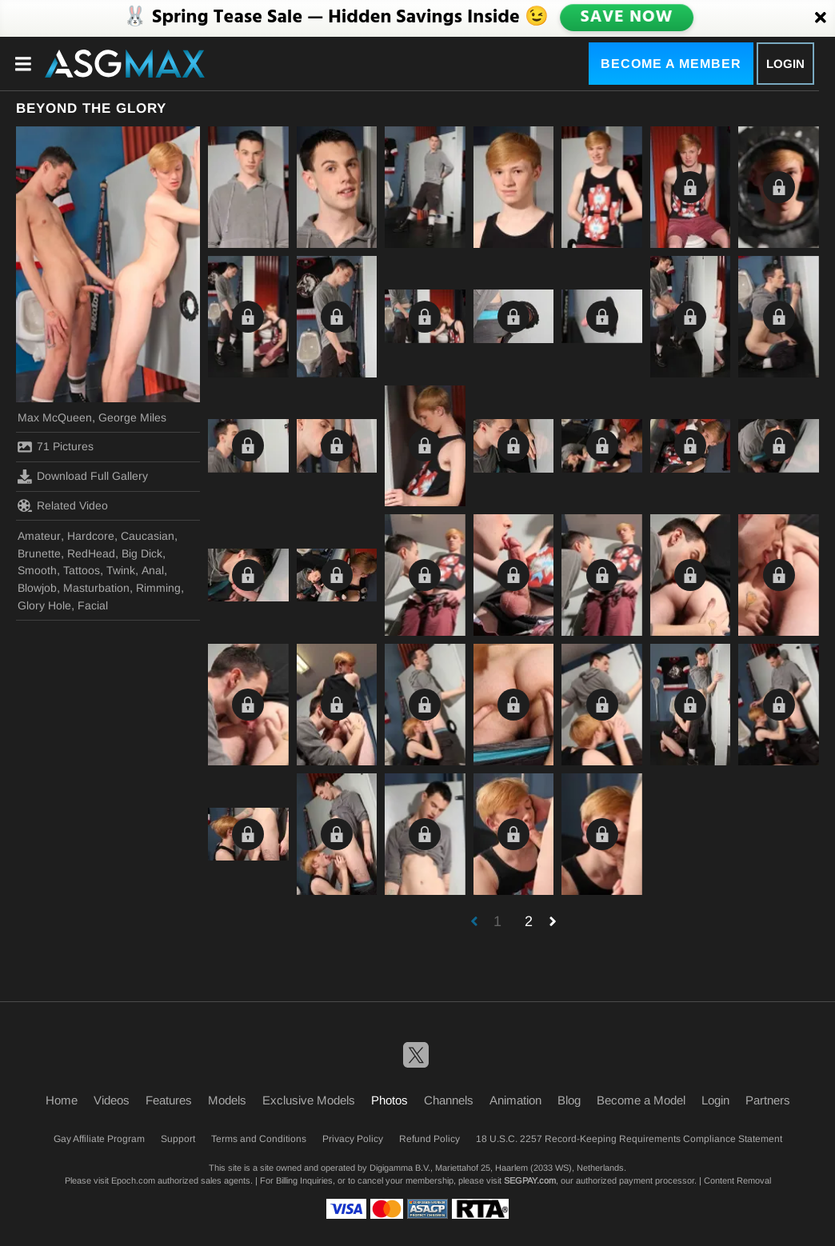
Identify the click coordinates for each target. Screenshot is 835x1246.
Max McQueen (55, 417)
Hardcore (90, 535)
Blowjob (37, 587)
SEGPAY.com (530, 1180)
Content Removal (737, 1180)
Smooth (37, 570)
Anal (153, 570)
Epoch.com (133, 1180)
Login (785, 63)
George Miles (132, 417)
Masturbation (96, 587)
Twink (120, 570)
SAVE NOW (626, 17)
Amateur (39, 535)
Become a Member (671, 63)
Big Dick (142, 553)
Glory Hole (44, 605)
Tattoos (81, 570)
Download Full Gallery (83, 476)
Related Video (63, 505)
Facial (93, 605)
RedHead (91, 553)
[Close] (820, 18)
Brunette (39, 553)
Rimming (158, 587)
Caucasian (147, 535)
